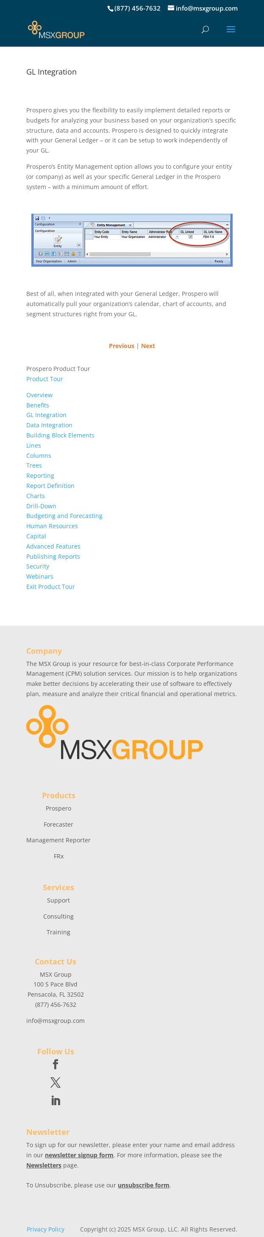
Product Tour (44, 379)
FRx (59, 856)
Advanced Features (53, 546)
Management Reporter (58, 840)
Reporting (40, 475)
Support (58, 900)
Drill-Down (41, 506)
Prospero (58, 808)
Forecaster (58, 824)
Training (58, 932)
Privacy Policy (45, 1229)
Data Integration (49, 425)
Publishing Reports (53, 556)
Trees (34, 465)
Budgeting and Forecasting (64, 516)
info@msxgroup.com (55, 1021)
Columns (38, 455)
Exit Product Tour (50, 586)
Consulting (58, 916)
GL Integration (46, 415)
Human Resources (52, 526)
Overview (39, 395)
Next (148, 346)
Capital (36, 536)
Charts (35, 496)
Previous (121, 346)
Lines (33, 445)
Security (37, 566)
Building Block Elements (60, 435)
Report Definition (50, 486)
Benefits (37, 405)
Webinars (39, 576)
